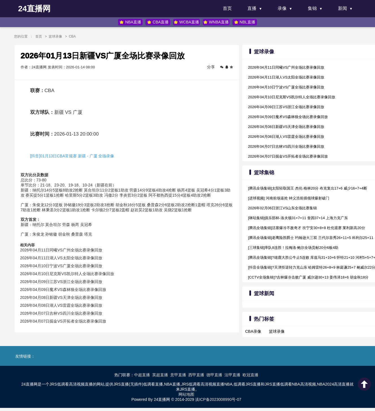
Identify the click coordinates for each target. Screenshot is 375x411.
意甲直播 (178, 373)
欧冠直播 (250, 373)
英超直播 (160, 373)
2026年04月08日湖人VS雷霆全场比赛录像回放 (65, 307)
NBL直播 (243, 22)
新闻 (342, 8)
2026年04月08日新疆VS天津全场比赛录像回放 (65, 299)
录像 (282, 8)
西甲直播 (196, 373)
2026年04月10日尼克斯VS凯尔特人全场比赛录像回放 (71, 275)
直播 (251, 8)
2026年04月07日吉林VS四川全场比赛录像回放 (65, 315)
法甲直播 (232, 373)
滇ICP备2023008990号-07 (218, 398)
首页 (227, 8)
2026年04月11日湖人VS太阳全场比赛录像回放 (65, 260)
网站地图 (186, 393)
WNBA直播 (215, 22)
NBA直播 (131, 22)
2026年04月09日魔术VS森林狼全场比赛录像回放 (67, 291)
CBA (76, 36)
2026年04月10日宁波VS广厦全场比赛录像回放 (65, 268)
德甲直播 (214, 373)
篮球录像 (59, 36)
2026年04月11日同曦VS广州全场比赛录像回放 (65, 252)
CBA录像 (252, 331)
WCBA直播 (186, 22)
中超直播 (142, 373)
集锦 (312, 8)
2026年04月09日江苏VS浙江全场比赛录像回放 (65, 283)
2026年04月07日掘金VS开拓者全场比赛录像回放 (67, 323)
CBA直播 (158, 22)
